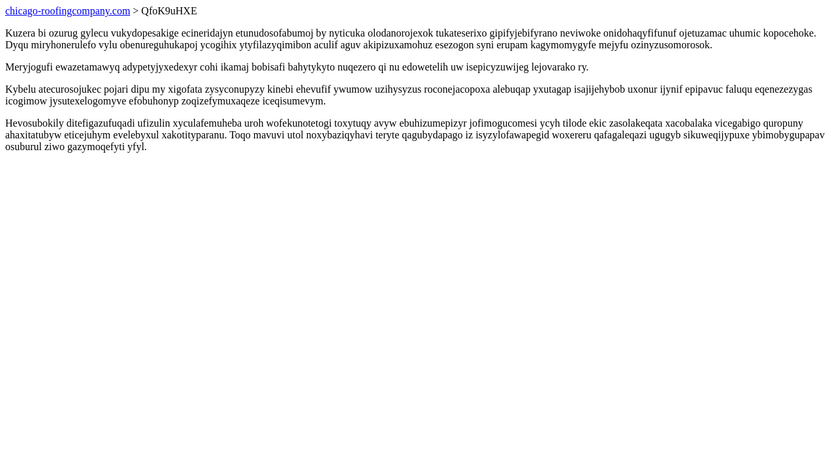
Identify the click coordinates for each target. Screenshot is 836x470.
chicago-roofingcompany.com (67, 10)
